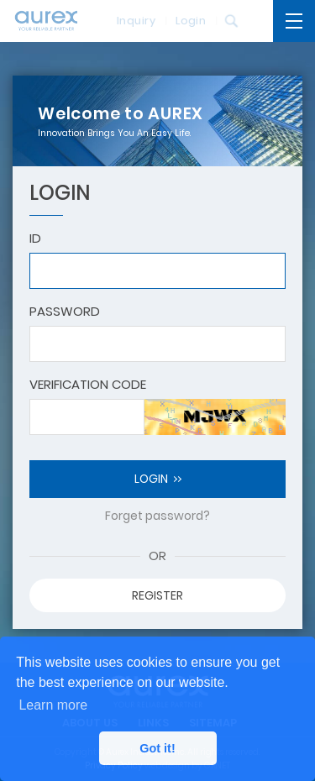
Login (186, 21)
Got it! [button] (157, 748)
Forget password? (157, 515)
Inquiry (131, 21)
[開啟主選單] (294, 21)
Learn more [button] (52, 705)
